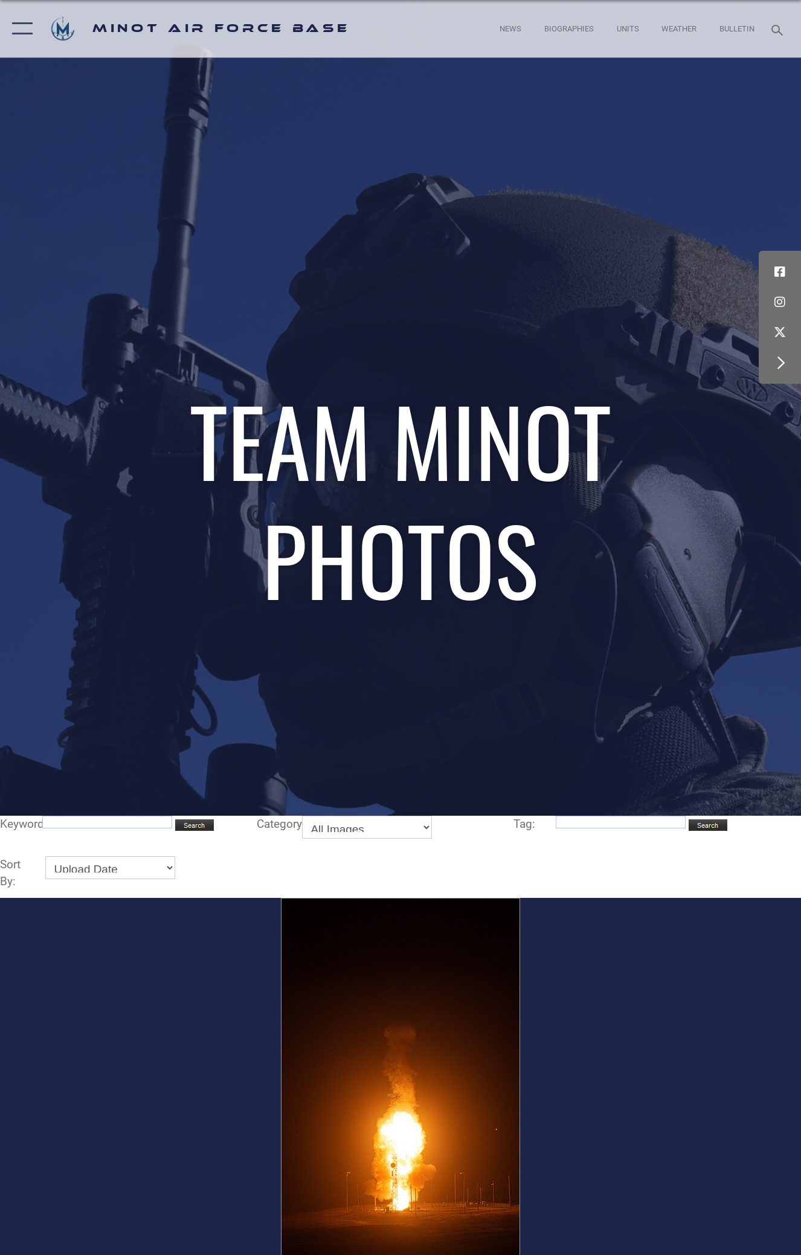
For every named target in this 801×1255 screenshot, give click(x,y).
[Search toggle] (779, 29)
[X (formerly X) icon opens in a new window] (780, 332)
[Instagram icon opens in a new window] (780, 302)
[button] (19, 28)
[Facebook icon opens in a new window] (780, 272)
